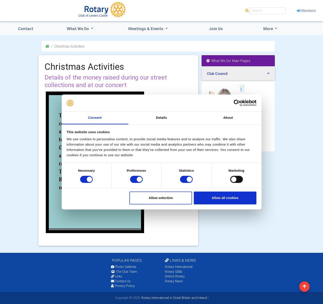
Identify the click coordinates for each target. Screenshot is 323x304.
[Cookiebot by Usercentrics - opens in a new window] (237, 103)
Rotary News (174, 281)
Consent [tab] (95, 117)
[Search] (268, 10)
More (268, 28)
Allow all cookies (225, 198)
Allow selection (161, 198)
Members (306, 10)
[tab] (238, 73)
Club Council (217, 73)
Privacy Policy (123, 286)
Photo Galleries (123, 267)
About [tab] (228, 117)
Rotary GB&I (173, 272)
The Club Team (124, 272)
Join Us (216, 28)
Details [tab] (161, 117)
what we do (78, 28)
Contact (25, 28)
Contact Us (121, 281)
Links (116, 276)
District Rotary (175, 276)
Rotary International (178, 267)
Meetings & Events (146, 28)
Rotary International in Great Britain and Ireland (174, 298)
